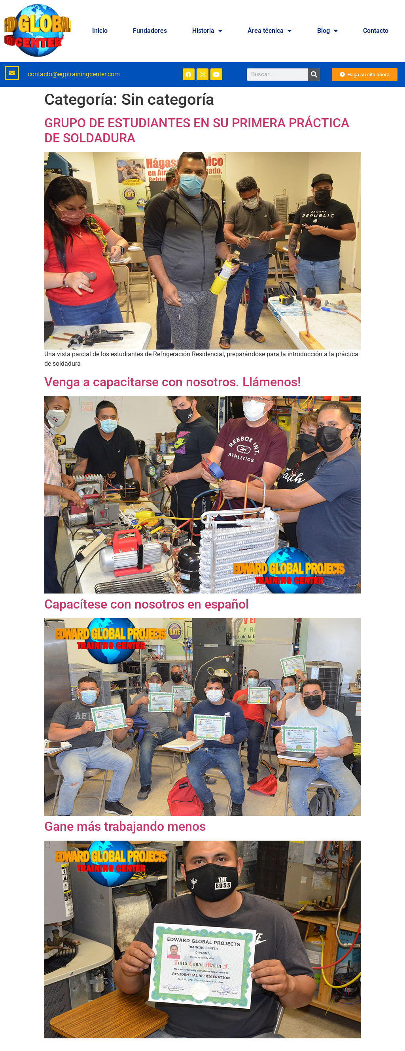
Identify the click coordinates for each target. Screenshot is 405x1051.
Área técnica (269, 31)
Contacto (375, 30)
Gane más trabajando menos (125, 826)
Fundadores (150, 30)
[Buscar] (314, 74)
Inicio (100, 30)
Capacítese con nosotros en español (146, 604)
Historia (207, 31)
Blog (327, 31)
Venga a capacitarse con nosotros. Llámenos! (172, 381)
